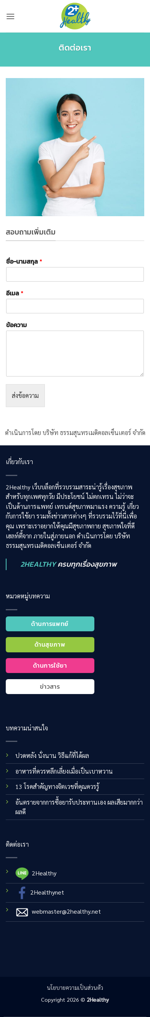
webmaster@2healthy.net (66, 911)
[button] (10, 16)
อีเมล (14, 293)
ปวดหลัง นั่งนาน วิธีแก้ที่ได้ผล (52, 755)
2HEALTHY (38, 564)
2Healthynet (47, 892)
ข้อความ (16, 325)
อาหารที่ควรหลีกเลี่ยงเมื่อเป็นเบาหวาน (64, 771)
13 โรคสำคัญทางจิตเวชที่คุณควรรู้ (57, 786)
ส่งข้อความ (25, 395)
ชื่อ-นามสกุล (24, 262)
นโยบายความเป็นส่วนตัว (75, 987)
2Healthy (44, 873)
